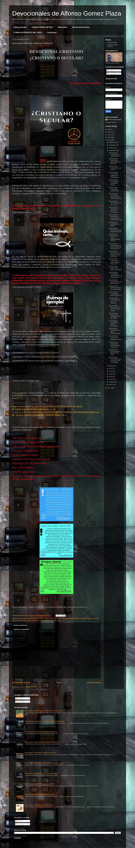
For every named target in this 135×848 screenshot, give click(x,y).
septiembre (112, 150)
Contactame (52, 32)
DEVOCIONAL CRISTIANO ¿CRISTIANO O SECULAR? (114, 261)
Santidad (46, 620)
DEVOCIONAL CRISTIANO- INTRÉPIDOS (114, 189)
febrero (111, 382)
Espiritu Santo (78, 618)
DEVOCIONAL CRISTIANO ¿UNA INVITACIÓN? (115, 281)
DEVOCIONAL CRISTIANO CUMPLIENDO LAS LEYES (114, 344)
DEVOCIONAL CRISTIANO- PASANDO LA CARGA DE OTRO (115, 217)
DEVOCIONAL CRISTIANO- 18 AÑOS (114, 224)
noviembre (112, 145)
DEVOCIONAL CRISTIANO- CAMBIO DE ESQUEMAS (113, 175)
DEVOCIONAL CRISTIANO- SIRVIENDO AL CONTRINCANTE (115, 196)
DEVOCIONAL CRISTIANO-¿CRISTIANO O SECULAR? (44, 618)
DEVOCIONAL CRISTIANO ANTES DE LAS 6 (115, 293)
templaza (53, 620)
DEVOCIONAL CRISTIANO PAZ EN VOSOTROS (115, 287)
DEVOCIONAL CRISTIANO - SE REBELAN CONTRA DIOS (43, 711)
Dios (63, 618)
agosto (111, 366)
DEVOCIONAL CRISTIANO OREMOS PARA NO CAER (114, 316)
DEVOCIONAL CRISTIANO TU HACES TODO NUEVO (114, 308)
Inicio (59, 682)
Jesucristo (20, 620)
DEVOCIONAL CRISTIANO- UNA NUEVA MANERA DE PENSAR (44, 721)
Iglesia (14, 620)
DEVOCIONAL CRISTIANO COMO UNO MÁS (115, 268)
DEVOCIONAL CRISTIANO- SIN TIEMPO (115, 168)
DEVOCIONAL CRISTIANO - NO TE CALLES (115, 202)
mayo (111, 374)
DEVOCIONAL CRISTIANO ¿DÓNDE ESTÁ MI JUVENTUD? (115, 275)
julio (110, 368)
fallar (85, 618)
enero (111, 384)
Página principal (20, 27)
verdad (59, 620)
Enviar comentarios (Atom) (29, 687)
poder (33, 620)
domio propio (70, 618)
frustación (96, 618)
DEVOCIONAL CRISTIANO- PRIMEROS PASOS (113, 182)
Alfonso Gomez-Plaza (80, 27)
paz (25, 620)
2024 (109, 129)
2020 (109, 140)
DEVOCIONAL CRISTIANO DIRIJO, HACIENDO (113, 323)
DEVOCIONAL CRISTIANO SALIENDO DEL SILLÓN (41, 732)
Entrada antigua (94, 682)
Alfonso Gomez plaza (114, 119)
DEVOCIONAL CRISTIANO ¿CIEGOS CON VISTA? (40, 752)
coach (24, 618)
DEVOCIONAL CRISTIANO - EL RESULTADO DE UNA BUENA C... (115, 246)
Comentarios (111, 73)
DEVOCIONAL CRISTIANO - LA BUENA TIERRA (40, 784)
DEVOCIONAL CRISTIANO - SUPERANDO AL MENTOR (115, 161)
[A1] (44, 438)
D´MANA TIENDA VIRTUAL (42, 27)
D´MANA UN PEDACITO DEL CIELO (28, 32)
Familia (89, 618)
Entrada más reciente (21, 682)
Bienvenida (62, 27)
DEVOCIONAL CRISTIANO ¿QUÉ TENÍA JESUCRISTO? (42, 742)
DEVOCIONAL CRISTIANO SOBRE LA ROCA (115, 337)
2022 (109, 135)
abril (110, 376)
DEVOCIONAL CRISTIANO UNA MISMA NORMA (40, 794)
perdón (29, 620)
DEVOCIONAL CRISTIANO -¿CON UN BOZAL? (39, 805)
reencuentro (39, 620)
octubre (111, 148)
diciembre (112, 142)
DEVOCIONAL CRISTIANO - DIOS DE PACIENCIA (114, 209)
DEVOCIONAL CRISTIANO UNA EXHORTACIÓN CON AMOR (115, 360)
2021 (109, 137)
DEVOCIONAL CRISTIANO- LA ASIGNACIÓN (114, 154)
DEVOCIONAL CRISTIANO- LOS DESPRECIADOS (115, 230)
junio (111, 371)
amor (20, 618)
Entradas (110, 70)
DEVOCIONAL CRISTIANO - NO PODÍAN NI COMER (41, 773)
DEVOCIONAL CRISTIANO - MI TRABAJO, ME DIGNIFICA (115, 253)
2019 (109, 388)
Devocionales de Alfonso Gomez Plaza (66, 13)
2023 (109, 132)
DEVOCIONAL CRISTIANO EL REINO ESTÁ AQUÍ (114, 352)
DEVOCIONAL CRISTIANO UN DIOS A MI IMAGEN (114, 300)
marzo (111, 379)
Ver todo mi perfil (110, 122)
